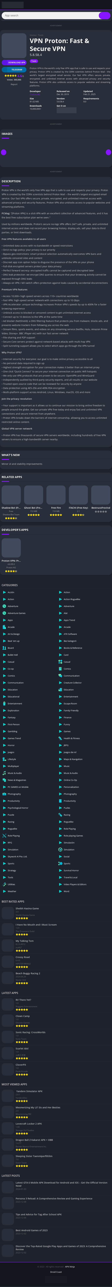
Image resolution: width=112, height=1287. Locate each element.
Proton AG (35, 95)
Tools (40, 36)
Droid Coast (56, 1272)
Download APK (13, 63)
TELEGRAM (12, 70)
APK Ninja (70, 1267)
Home (33, 36)
